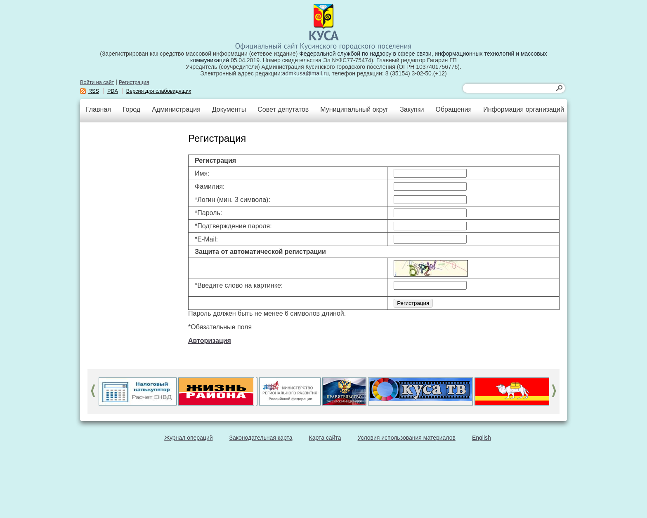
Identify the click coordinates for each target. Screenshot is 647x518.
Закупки (412, 109)
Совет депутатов (283, 109)
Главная (98, 109)
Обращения (453, 109)
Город (131, 109)
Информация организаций (523, 109)
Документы (229, 109)
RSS (93, 91)
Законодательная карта (261, 437)
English (481, 437)
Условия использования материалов (407, 437)
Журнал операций (188, 437)
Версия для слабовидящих (158, 91)
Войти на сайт (97, 82)
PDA (112, 91)
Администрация (176, 109)
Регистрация (134, 82)
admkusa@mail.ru (305, 73)
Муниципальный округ (354, 109)
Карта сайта (325, 437)
